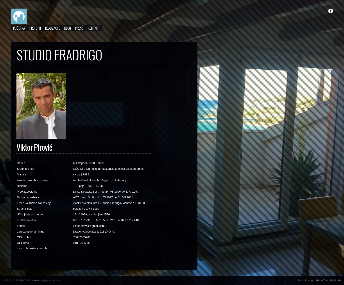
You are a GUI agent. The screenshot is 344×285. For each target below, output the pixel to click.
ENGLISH (335, 280)
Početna (19, 28)
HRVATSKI (322, 280)
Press (79, 28)
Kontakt (94, 28)
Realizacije (52, 28)
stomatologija (39, 280)
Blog (67, 28)
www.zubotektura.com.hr (32, 248)
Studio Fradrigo (305, 280)
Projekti (35, 28)
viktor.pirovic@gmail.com (89, 225)
